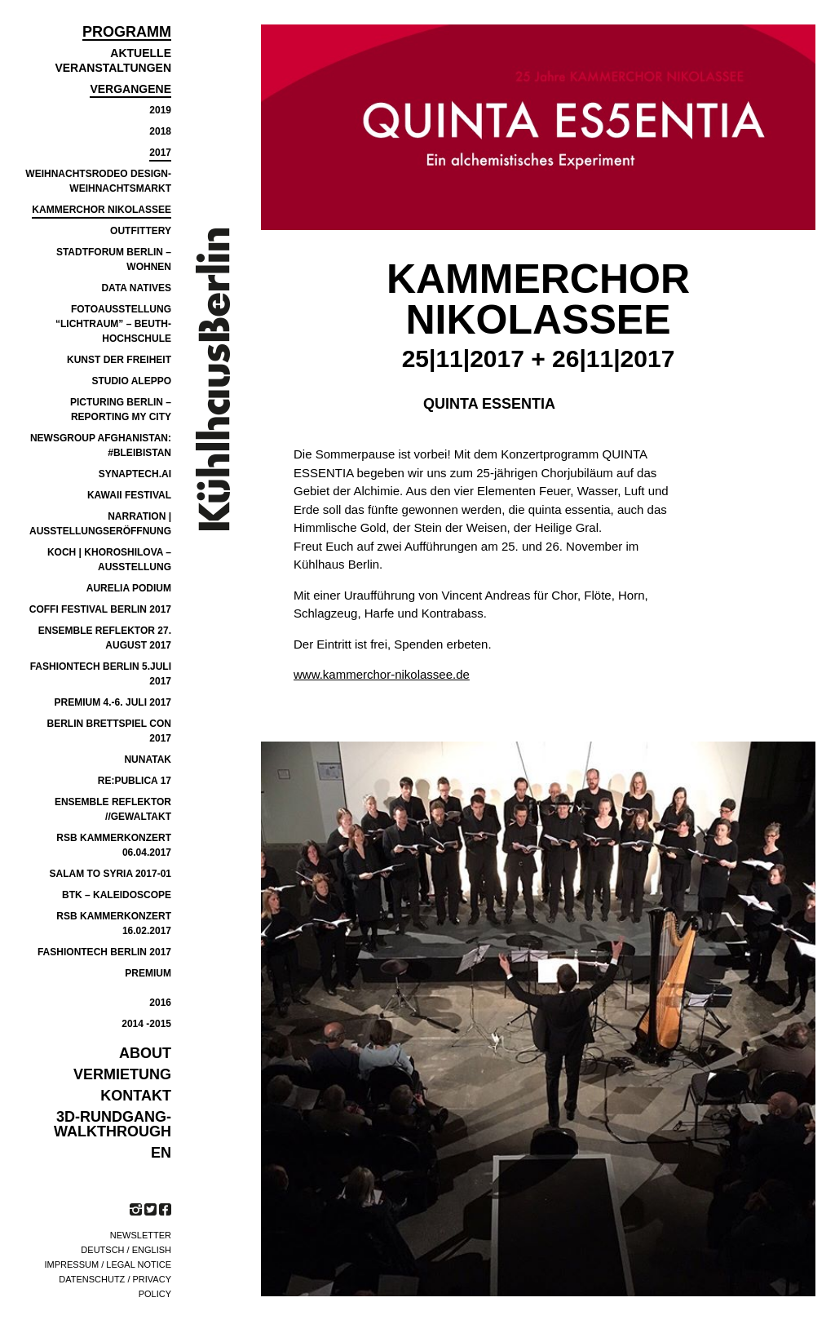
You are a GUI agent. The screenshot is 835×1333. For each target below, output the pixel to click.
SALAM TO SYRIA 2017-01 (110, 873)
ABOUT (145, 1053)
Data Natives (136, 288)
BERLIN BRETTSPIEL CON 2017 (109, 731)
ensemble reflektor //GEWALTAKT (113, 809)
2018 (160, 131)
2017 (160, 152)
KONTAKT (135, 1095)
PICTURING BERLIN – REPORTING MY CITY (120, 409)
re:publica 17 (134, 780)
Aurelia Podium (128, 588)
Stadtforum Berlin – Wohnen (113, 259)
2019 (160, 110)
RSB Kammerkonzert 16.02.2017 (113, 923)
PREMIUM (148, 973)
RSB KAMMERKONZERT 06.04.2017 (113, 845)
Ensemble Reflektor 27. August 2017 (104, 638)
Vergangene (130, 88)
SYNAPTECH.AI (135, 474)
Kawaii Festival (129, 495)
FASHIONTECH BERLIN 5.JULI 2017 (100, 674)
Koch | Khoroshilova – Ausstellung (109, 560)
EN (161, 1152)
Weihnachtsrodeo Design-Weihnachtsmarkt (98, 181)
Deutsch (102, 1250)
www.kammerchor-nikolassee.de (382, 674)
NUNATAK (147, 759)
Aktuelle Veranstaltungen (113, 60)
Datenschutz (92, 1279)
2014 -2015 (146, 1024)
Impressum (72, 1264)
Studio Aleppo (131, 381)
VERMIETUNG (122, 1074)
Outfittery (140, 231)
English (151, 1250)
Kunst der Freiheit (119, 359)
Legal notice (138, 1264)
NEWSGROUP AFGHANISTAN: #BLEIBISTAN (100, 445)
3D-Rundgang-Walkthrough (112, 1124)
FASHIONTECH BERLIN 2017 (104, 952)
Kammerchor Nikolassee (101, 209)
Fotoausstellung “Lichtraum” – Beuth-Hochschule (113, 323)
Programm (126, 32)
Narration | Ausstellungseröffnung (100, 524)
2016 (160, 1002)
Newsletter (140, 1235)
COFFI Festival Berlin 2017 (100, 609)
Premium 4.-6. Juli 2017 (113, 702)
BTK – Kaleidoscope (116, 895)
